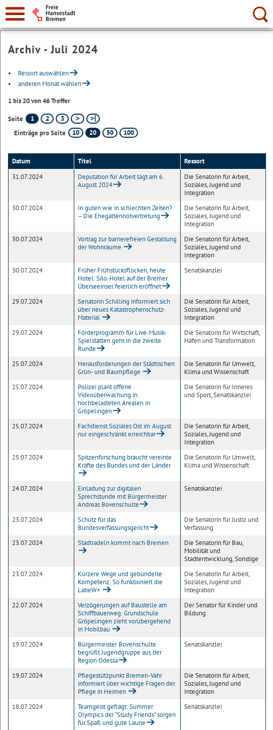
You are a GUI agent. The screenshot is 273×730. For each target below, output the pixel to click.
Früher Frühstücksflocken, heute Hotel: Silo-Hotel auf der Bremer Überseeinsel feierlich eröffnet (123, 278)
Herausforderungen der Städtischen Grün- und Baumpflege (126, 367)
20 (92, 132)
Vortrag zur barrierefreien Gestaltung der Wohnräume (127, 243)
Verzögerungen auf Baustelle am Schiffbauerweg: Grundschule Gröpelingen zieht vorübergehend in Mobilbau (124, 617)
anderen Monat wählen (49, 83)
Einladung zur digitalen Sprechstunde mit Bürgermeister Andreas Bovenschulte (122, 496)
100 (128, 132)
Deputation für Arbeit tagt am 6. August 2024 (121, 180)
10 (75, 132)
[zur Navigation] (15, 14)
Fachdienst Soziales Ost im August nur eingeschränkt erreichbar (124, 430)
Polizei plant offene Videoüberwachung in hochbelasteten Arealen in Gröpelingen (114, 399)
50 (109, 132)
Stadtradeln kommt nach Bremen (123, 542)
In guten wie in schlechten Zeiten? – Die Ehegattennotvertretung (125, 212)
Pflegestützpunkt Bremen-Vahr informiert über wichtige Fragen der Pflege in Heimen (126, 683)
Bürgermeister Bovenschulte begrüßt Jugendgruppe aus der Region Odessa (120, 652)
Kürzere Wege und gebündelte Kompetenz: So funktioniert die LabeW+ (120, 582)
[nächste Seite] (77, 119)
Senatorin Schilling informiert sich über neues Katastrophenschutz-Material (124, 309)
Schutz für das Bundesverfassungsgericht (113, 523)
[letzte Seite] (93, 119)
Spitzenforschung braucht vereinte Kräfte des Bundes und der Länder (125, 461)
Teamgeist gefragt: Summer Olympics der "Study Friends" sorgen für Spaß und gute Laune (127, 714)
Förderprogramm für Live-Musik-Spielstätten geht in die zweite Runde (122, 340)
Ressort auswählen (43, 73)
